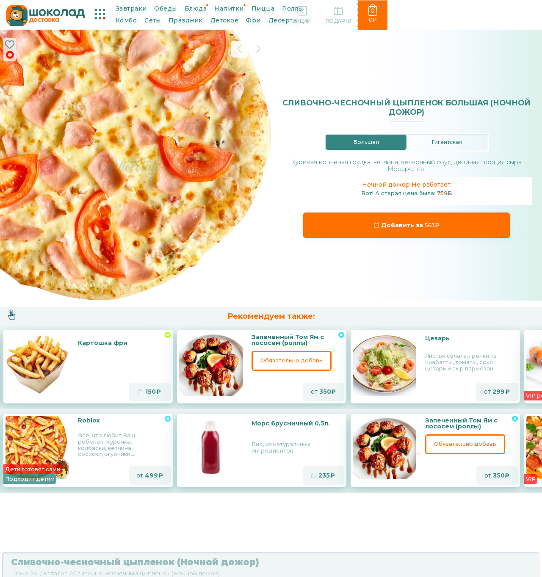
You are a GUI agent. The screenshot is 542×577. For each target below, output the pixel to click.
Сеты (355, 7)
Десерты (159, 20)
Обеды (172, 7)
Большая (366, 141)
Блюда (203, 7)
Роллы (299, 7)
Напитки (236, 7)
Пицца (270, 7)
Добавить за (406, 225)
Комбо (328, 7)
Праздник (388, 7)
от (323, 392)
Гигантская (446, 141)
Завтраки (138, 7)
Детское (427, 7)
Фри (130, 20)
